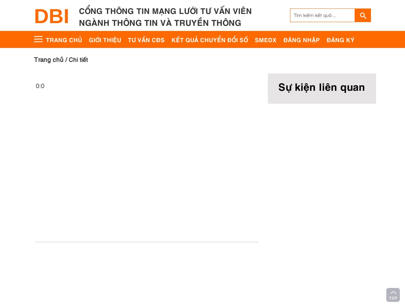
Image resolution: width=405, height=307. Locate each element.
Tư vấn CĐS (146, 39)
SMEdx (266, 39)
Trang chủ (64, 39)
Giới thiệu (105, 39)
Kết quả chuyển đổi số (210, 39)
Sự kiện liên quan (321, 86)
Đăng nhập (302, 39)
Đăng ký (341, 39)
